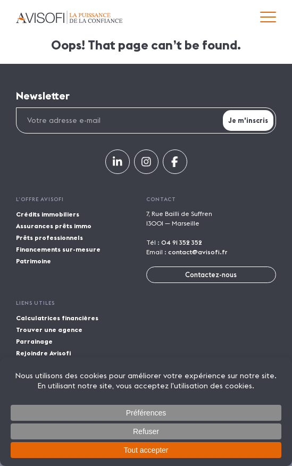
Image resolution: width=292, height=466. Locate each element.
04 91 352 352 (181, 242)
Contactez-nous (211, 274)
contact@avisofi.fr (197, 252)
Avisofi (69, 17)
